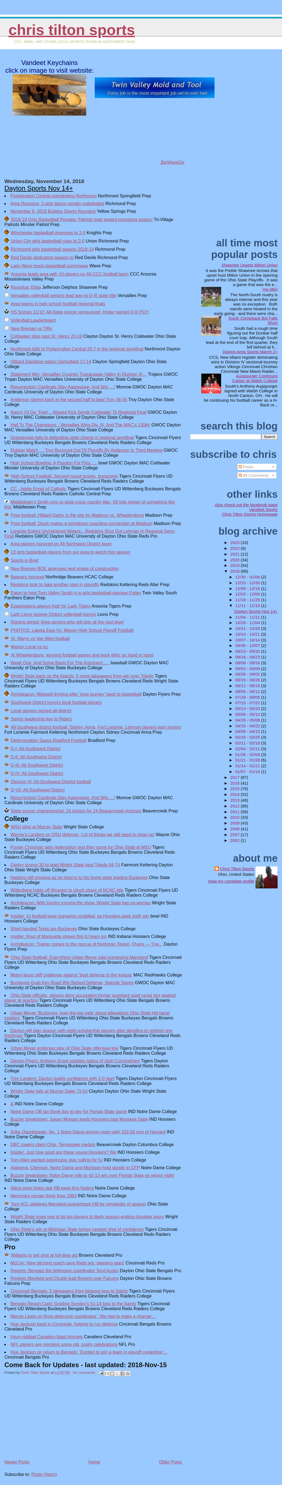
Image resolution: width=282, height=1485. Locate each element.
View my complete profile (231, 881)
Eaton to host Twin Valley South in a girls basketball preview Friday (76, 593)
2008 (235, 828)
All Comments (253, 475)
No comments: (85, 1372)
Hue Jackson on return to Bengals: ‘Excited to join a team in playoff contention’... (88, 1352)
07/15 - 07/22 (248, 702)
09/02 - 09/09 (248, 668)
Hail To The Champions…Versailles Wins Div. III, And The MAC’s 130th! (80, 425)
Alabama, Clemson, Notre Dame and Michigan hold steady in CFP (75, 1167)
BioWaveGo (154, 162)
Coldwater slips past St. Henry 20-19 (46, 336)
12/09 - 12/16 (248, 588)
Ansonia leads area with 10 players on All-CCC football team (70, 274)
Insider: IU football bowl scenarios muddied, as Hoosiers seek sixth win (80, 916)
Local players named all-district (41, 710)
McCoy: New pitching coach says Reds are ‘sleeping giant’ (67, 1263)
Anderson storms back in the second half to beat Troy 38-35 (68, 399)
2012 (235, 806)
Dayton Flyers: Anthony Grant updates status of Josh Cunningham (75, 1061)
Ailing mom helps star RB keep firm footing (52, 1188)
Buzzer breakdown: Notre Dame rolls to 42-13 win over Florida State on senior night (92, 1175)
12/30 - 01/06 (248, 577)
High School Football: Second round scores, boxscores (64, 476)
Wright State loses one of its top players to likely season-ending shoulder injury (87, 1216)
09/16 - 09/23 (248, 657)
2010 (235, 817)
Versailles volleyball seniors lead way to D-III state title (63, 295)
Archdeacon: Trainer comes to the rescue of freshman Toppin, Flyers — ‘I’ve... (86, 944)
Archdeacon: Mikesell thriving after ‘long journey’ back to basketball (76, 694)
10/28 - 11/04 (248, 622)
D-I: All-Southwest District (35, 748)
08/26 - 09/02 (248, 674)
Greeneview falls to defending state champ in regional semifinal (72, 437)
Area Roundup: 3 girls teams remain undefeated (57, 203)
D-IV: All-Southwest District (37, 773)
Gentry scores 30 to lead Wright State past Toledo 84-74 (65, 865)
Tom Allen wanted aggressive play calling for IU (56, 1160)
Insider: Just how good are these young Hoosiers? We (63, 1152)
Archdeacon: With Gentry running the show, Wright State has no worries (80, 903)
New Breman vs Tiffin (31, 328)
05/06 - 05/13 (248, 714)
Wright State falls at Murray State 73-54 (49, 1091)
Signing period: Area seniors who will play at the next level (67, 622)
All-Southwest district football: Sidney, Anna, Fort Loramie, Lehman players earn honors (96, 727)
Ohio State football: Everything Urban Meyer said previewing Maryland (79, 957)
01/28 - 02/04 (248, 754)
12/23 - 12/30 (248, 582)
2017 (235, 777)
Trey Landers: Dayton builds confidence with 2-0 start (62, 1078)
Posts (245, 466)
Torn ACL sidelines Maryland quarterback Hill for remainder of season (78, 1204)
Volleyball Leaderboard (33, 320)
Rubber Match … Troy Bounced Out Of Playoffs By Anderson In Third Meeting (86, 450)
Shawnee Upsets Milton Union (250, 265)
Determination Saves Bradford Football (49, 740)
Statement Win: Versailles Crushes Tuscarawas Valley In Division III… (78, 374)
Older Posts (170, 1462)
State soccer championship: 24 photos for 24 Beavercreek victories (76, 811)
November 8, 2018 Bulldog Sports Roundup (53, 211)
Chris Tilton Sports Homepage (250, 514)
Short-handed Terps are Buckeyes (43, 928)
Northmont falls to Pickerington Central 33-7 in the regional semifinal (76, 349)
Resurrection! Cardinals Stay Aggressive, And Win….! (62, 387)
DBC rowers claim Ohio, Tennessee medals (52, 1144)
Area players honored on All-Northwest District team (61, 544)
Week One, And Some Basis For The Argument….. (60, 662)
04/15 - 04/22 (248, 726)
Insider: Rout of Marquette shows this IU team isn (58, 936)
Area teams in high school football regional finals (58, 303)
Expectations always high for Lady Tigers (51, 606)
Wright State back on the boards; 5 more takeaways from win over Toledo (82, 676)
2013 (235, 800)
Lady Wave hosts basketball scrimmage (49, 265)
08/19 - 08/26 (248, 680)
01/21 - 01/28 (248, 760)
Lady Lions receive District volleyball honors (53, 614)
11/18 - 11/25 (248, 599)
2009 (235, 823)
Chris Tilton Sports (72, 29)
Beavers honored (27, 577)
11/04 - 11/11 (248, 617)
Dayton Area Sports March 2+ (250, 351)
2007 (235, 834)
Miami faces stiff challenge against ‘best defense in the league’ (71, 975)
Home (94, 1462)
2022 (235, 548)
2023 (235, 542)
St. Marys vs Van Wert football (40, 638)
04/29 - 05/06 (248, 720)
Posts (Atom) (44, 1474)
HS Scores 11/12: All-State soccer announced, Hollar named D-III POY (80, 312)
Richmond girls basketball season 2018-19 (52, 249)
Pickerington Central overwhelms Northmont (53, 196)
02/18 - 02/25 (248, 737)
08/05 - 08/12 (248, 691)
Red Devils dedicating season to (42, 257)
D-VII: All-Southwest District (38, 790)
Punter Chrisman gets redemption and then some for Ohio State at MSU (80, 847)
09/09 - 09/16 (248, 662)
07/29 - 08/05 (248, 697)
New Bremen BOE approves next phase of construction (65, 568)
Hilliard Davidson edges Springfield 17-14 (50, 361)
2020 (235, 559)
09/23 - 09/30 (248, 651)
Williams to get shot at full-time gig (44, 1255)
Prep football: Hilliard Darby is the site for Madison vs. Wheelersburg (77, 515)
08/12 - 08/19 (248, 685)
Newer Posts (16, 1462)
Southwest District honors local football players (56, 702)
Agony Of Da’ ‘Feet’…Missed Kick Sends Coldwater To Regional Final (78, 412)
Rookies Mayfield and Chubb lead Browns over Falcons (64, 1278)
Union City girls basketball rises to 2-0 (48, 241)
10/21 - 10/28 (248, 628)
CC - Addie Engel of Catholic (38, 488)
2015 (235, 788)
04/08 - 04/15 (248, 731)
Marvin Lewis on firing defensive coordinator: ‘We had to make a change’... (83, 1316)
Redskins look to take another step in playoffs (54, 584)
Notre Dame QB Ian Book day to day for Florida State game (68, 1111)
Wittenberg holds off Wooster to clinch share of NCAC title (66, 890)
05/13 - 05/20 (248, 708)
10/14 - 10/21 (248, 634)
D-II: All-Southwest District (36, 757)
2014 (235, 794)
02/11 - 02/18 (248, 743)
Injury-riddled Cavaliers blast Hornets (46, 1336)
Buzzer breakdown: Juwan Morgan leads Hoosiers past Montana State (79, 1119)
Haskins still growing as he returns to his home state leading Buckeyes (79, 877)
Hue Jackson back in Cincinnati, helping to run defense (64, 1324)
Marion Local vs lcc (29, 646)
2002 (235, 840)
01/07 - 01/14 (248, 771)
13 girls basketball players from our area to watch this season (70, 552)
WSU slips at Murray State (37, 827)
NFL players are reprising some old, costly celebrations (64, 1344)
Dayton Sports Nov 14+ (38, 188)
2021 (235, 554)
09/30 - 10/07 (248, 645)
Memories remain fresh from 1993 (43, 1195)
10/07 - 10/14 (248, 640)
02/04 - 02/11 (248, 748)
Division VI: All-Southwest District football (51, 781)
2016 (235, 783)
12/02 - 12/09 (248, 594)
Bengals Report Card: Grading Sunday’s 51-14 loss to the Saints (73, 1303)
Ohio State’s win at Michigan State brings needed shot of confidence (77, 1229)
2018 (235, 571)
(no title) (270, 289)
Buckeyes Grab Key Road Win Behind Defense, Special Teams (72, 982)
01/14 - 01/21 (248, 765)
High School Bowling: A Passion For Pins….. (53, 463)
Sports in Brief (24, 560)
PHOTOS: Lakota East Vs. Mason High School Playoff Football (72, 630)
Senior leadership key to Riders (41, 719)
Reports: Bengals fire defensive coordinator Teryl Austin (64, 1270)
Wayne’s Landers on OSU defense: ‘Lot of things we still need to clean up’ (82, 834)
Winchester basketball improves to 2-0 (48, 232)
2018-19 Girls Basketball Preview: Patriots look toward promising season (82, 219)
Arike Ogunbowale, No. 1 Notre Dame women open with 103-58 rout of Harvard (88, 1132)
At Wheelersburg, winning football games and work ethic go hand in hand (82, 655)
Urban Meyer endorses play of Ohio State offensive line (64, 1048)
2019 (235, 565)
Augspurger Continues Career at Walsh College (255, 378)
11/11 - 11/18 (248, 605)
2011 (235, 811)
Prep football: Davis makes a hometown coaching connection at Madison (82, 523)
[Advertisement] (45, 1419)
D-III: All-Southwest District (37, 765)
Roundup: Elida (26, 287)
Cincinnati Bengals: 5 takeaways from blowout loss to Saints (69, 1291)
